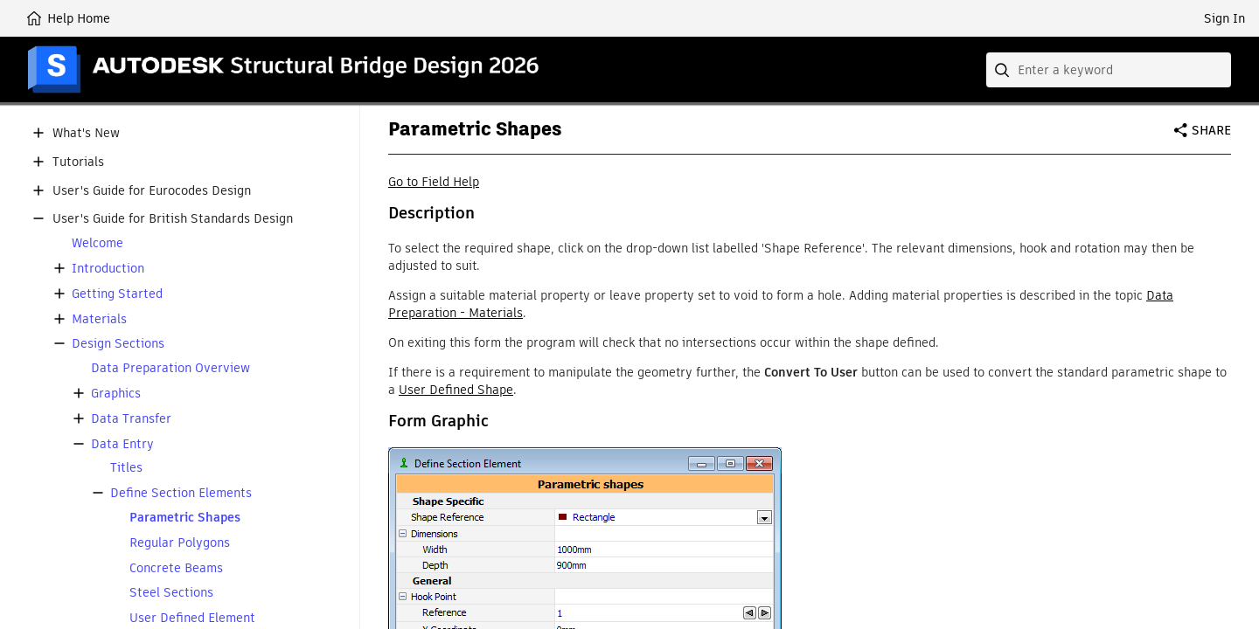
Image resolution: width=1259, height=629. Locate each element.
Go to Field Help (433, 181)
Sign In (1224, 18)
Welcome (97, 243)
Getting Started (117, 294)
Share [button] (1211, 130)
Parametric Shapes (184, 517)
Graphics (116, 393)
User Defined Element (192, 618)
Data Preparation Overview (170, 368)
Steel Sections (171, 592)
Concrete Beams (176, 568)
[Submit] (1003, 69)
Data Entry (122, 444)
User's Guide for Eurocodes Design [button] (151, 190)
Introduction (108, 268)
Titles (126, 467)
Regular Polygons (179, 543)
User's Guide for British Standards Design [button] (172, 218)
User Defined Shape (456, 389)
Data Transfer (131, 418)
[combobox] (1108, 69)
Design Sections (118, 343)
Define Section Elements (181, 493)
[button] (38, 132)
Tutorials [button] (78, 162)
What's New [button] (86, 133)
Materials (99, 319)
